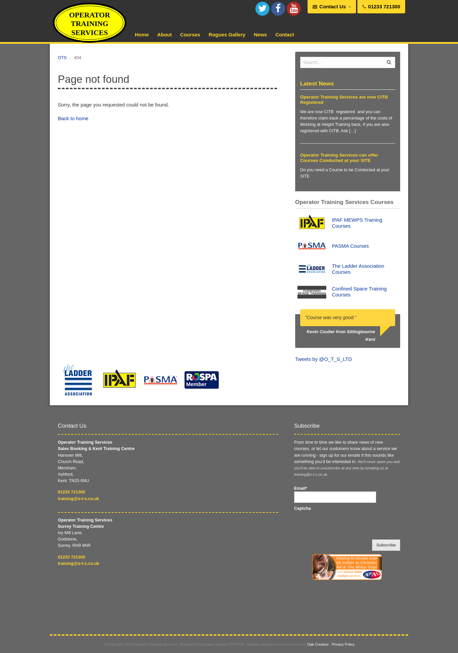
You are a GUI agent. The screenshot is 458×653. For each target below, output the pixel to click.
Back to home (73, 118)
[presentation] (345, 524)
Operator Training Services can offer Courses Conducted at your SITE (339, 158)
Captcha (302, 508)
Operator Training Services (89, 24)
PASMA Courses (350, 246)
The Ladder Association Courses (358, 269)
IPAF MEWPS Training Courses (357, 223)
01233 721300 (71, 491)
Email (300, 488)
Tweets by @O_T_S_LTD (323, 359)
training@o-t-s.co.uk (78, 498)
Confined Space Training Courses (359, 291)
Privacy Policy (343, 644)
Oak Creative (318, 644)
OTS (62, 57)
